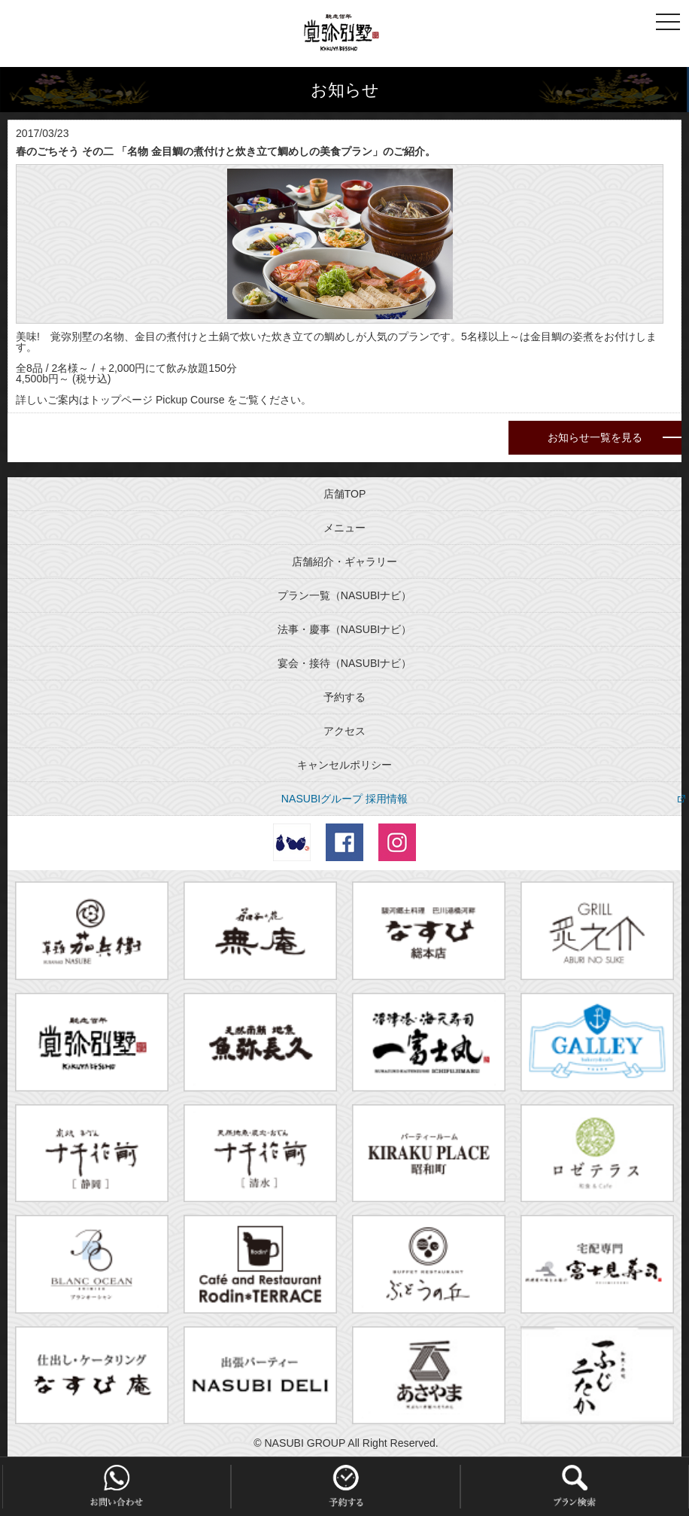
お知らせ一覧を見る (595, 437)
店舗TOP (344, 494)
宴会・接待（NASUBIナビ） (344, 663)
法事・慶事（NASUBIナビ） (344, 629)
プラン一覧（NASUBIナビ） (344, 595)
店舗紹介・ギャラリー (344, 561)
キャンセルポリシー (344, 765)
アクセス (344, 731)
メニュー (344, 527)
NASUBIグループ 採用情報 (344, 798)
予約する (344, 697)
